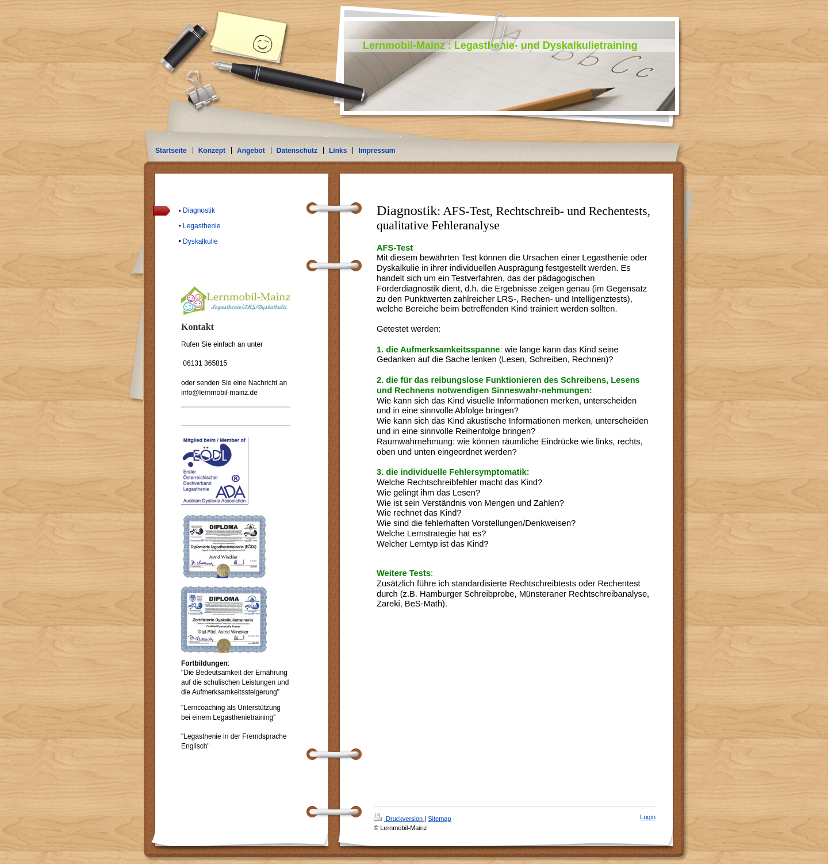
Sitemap (439, 818)
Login (648, 816)
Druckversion (399, 818)
